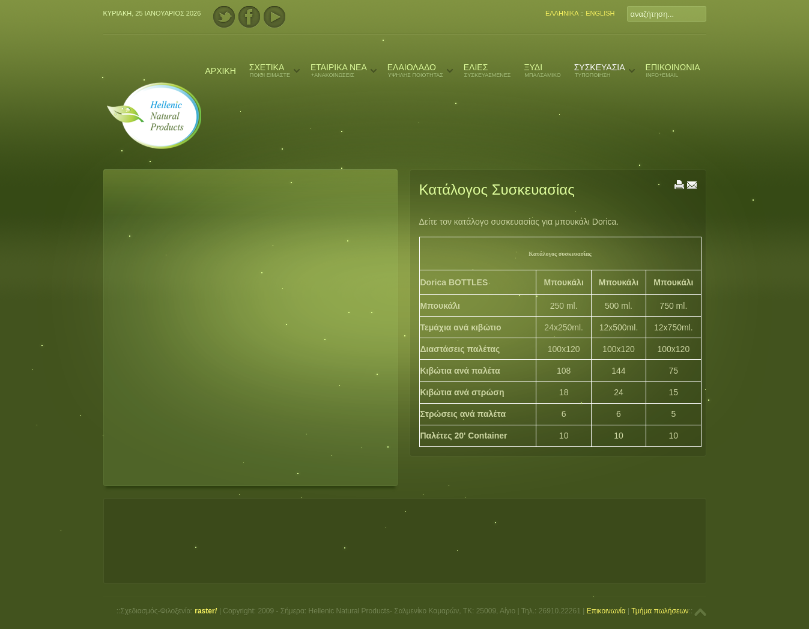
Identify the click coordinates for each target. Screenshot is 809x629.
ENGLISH (600, 13)
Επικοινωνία (606, 611)
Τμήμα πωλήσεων (659, 611)
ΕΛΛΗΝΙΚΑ (561, 13)
